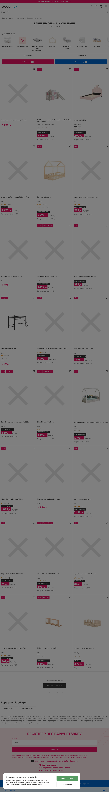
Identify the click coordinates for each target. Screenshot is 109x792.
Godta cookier (67, 778)
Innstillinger (67, 784)
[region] (41, 781)
